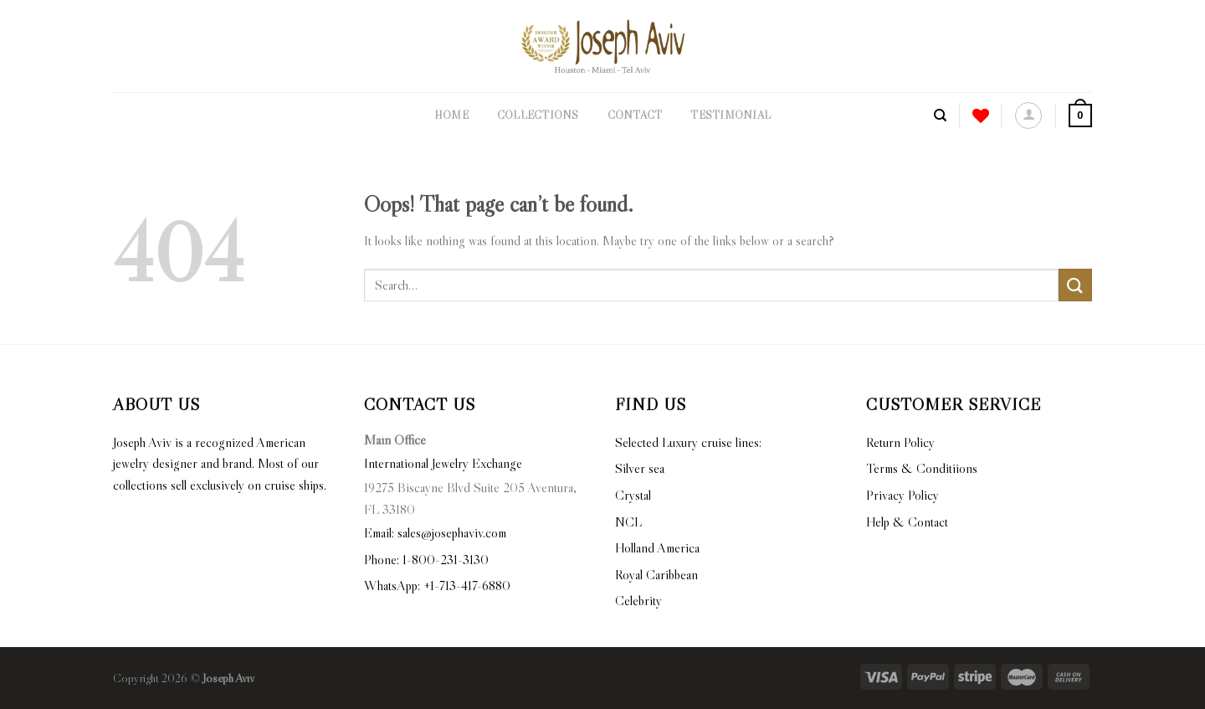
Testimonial (730, 115)
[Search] (940, 115)
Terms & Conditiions (921, 468)
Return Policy (900, 442)
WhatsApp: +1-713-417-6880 (437, 585)
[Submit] (1075, 285)
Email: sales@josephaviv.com (435, 532)
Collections (538, 115)
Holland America (657, 547)
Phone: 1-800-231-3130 (426, 559)
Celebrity (638, 600)
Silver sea (639, 468)
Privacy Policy (902, 494)
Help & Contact (907, 521)
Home (451, 115)
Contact (635, 115)
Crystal (633, 494)
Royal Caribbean (656, 574)
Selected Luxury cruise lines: (688, 442)
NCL (628, 521)
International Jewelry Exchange (443, 463)
